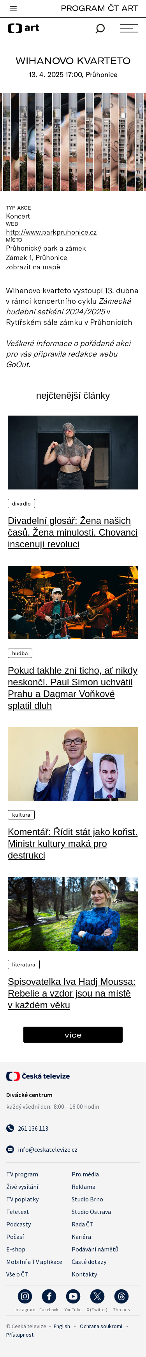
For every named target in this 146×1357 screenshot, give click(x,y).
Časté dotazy (89, 1262)
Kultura (21, 814)
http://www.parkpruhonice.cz (51, 232)
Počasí (15, 1236)
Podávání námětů (95, 1249)
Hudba (20, 653)
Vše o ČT (17, 1274)
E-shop (15, 1249)
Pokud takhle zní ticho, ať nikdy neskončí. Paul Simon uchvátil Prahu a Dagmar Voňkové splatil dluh (72, 688)
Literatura (23, 964)
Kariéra (81, 1236)
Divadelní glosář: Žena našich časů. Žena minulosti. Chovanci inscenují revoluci (73, 532)
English (62, 1326)
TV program (22, 1174)
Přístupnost (19, 1334)
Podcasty (18, 1224)
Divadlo (21, 503)
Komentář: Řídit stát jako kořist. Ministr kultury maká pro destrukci (72, 843)
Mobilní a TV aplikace (34, 1262)
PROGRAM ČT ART (99, 8)
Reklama (83, 1186)
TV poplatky (22, 1199)
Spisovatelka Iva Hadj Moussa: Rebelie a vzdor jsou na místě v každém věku (71, 993)
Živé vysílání (22, 1186)
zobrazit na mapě (33, 266)
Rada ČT (82, 1224)
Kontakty (84, 1274)
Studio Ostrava (91, 1211)
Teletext (17, 1211)
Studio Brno (87, 1199)
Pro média (85, 1174)
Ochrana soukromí (101, 1326)
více (73, 1035)
